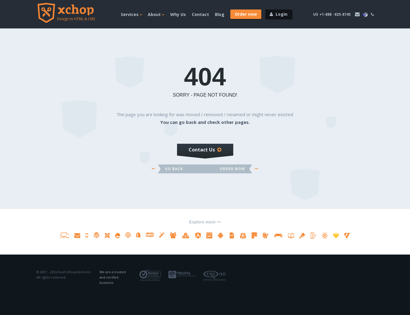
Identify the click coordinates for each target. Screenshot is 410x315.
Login (281, 14)
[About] (156, 20)
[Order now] (245, 14)
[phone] (372, 14)
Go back (174, 168)
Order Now (232, 168)
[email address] (357, 14)
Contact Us (205, 149)
